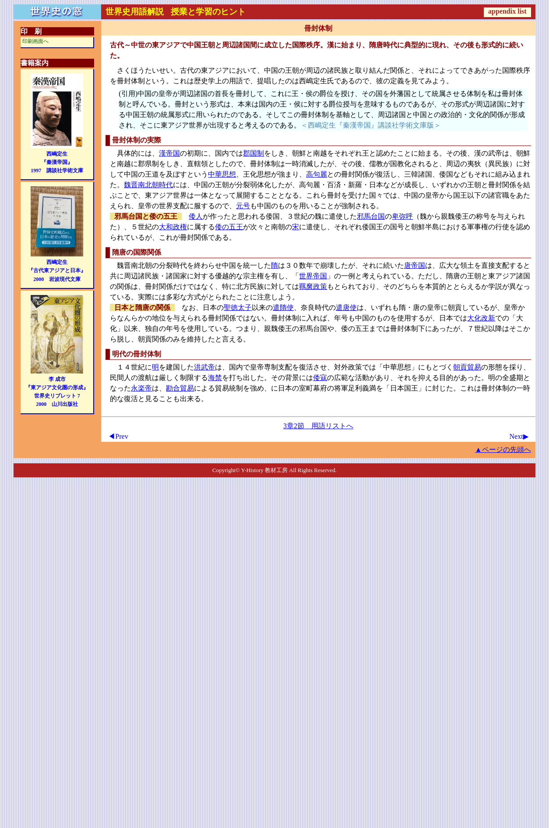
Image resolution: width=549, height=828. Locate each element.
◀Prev (118, 436)
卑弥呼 (402, 216)
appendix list (507, 11)
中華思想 (222, 174)
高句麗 (316, 174)
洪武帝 (204, 367)
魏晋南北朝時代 (148, 184)
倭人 (196, 216)
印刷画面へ (35, 41)
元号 (243, 206)
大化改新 (481, 318)
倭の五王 (229, 227)
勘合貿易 (180, 388)
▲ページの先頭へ (503, 449)
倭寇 (320, 377)
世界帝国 (313, 276)
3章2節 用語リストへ (318, 426)
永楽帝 (141, 388)
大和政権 (173, 227)
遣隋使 (283, 307)
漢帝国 (169, 153)
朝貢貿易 (467, 367)
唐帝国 (414, 265)
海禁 (215, 377)
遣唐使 (346, 307)
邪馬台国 (371, 216)
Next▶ (519, 436)
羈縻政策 (313, 286)
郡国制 (253, 153)
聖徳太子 (238, 307)
